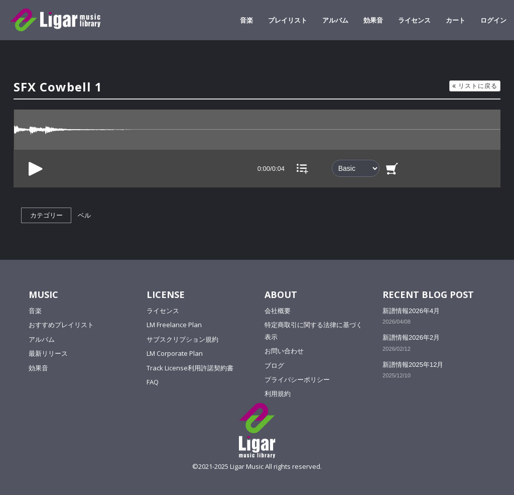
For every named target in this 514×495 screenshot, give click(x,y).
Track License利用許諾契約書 (190, 367)
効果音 (373, 20)
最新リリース (48, 353)
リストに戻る (474, 85)
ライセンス (414, 20)
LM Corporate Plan (175, 353)
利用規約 (278, 393)
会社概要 (278, 310)
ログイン (493, 20)
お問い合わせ (284, 350)
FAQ (153, 381)
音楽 (246, 20)
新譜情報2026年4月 (411, 311)
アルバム (335, 20)
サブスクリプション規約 (182, 339)
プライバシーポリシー (297, 379)
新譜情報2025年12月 (412, 364)
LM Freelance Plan (174, 324)
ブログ (274, 365)
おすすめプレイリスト (61, 324)
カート (455, 20)
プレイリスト (287, 20)
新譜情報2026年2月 (411, 337)
